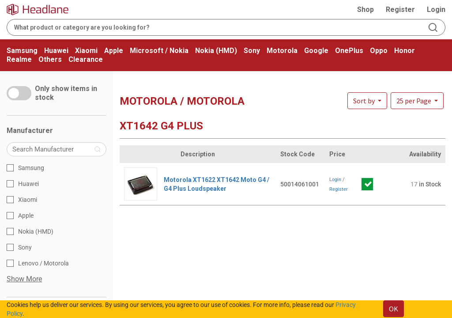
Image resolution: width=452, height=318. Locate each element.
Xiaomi (86, 50)
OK (393, 308)
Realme (19, 59)
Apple (113, 50)
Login (436, 9)
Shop (365, 9)
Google (316, 50)
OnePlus (349, 50)
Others (50, 59)
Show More (24, 279)
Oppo (379, 50)
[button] (417, 100)
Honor (404, 50)
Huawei (56, 50)
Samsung (22, 50)
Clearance (85, 59)
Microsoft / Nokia (159, 50)
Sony (252, 50)
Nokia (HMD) (216, 50)
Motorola (282, 50)
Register (400, 9)
